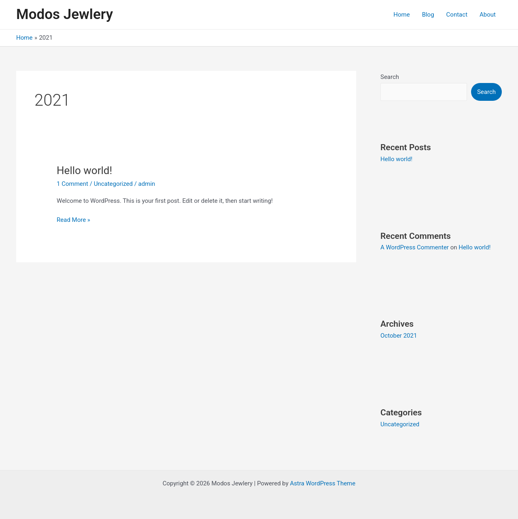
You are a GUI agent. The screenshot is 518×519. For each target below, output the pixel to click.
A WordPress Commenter (414, 247)
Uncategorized (113, 183)
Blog (428, 14)
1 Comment (72, 183)
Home (401, 14)
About (488, 14)
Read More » (73, 219)
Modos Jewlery (64, 14)
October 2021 (398, 335)
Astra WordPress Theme (323, 483)
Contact (456, 14)
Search (389, 77)
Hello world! (84, 170)
